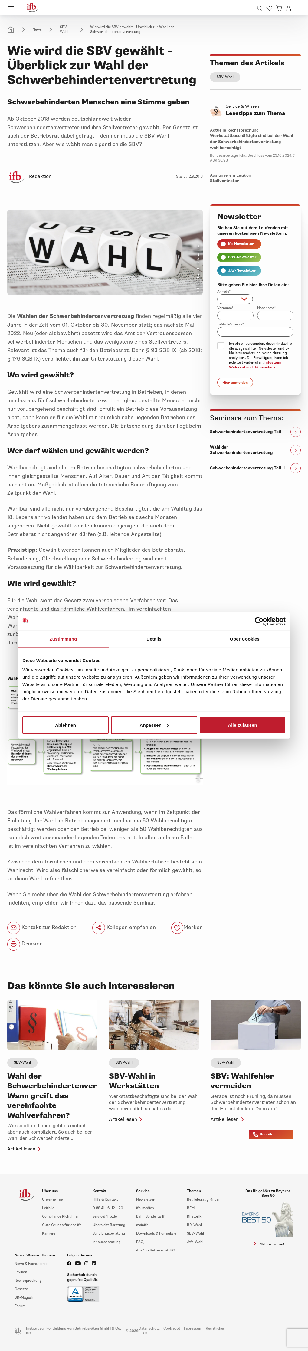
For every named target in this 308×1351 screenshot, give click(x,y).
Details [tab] (154, 638)
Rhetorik (194, 1216)
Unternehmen (53, 1199)
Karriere (48, 1233)
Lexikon (21, 1272)
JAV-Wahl (195, 1242)
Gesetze (21, 1289)
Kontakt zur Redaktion (42, 928)
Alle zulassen (242, 725)
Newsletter (145, 1199)
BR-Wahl (194, 1225)
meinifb (142, 1225)
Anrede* (224, 291)
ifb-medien (145, 1208)
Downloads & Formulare (156, 1233)
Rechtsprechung (28, 1280)
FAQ (139, 1242)
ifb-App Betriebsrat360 (155, 1250)
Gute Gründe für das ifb (62, 1225)
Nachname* (266, 308)
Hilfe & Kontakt (105, 1199)
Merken (193, 927)
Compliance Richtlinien (61, 1216)
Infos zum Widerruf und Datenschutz (255, 365)
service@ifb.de (105, 1216)
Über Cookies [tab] (245, 638)
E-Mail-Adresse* (230, 324)
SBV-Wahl (64, 29)
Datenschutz (149, 1328)
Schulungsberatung (109, 1233)
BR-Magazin (24, 1297)
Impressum (193, 1328)
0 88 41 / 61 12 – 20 (108, 1208)
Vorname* (225, 308)
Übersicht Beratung (109, 1225)
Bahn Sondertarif (150, 1216)
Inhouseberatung (107, 1242)
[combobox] (235, 299)
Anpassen (154, 725)
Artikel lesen (25, 1149)
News (37, 29)
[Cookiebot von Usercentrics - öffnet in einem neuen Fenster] (259, 621)
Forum (20, 1306)
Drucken (25, 944)
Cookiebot (171, 1328)
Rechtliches (215, 1328)
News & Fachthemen (31, 1263)
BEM (191, 1208)
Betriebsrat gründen (204, 1199)
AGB (146, 1333)
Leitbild (48, 1208)
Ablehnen (65, 725)
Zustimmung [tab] (63, 638)
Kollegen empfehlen (124, 928)
